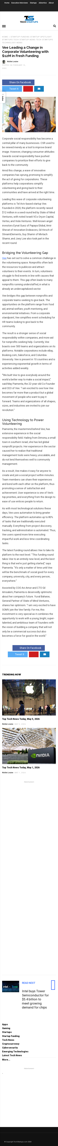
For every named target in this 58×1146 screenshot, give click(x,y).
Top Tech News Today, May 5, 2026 (21, 719)
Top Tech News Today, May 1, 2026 (21, 767)
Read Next (28, 982)
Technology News (12, 43)
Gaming (6, 1028)
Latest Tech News (12, 1055)
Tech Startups (44, 40)
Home (6, 3)
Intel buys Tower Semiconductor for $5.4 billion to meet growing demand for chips (35, 999)
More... (6, 1059)
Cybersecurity (10, 1047)
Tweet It (12, 88)
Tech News (8, 1040)
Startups (33, 3)
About (51, 3)
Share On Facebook (18, 82)
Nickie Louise (7, 724)
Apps (5, 1024)
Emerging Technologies (15, 1051)
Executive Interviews (19, 3)
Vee (4, 258)
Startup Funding (20, 37)
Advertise (43, 3)
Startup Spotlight (41, 37)
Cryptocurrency (10, 1043)
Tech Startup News (24, 40)
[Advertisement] (29, 878)
